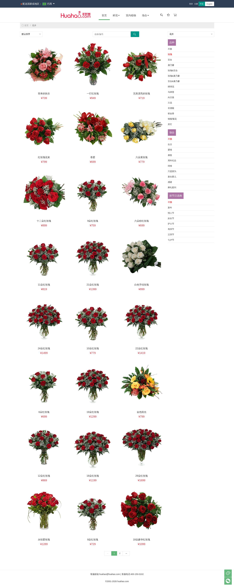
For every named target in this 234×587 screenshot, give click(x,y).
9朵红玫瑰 (92, 221)
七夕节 (171, 240)
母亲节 (171, 229)
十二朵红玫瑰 (44, 221)
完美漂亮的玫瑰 (141, 93)
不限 (170, 49)
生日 (170, 144)
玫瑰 (170, 54)
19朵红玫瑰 (93, 412)
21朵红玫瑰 (93, 284)
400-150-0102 (137, 574)
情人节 (171, 213)
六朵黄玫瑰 (142, 157)
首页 (104, 15)
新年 (170, 207)
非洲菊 (171, 108)
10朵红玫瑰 (93, 348)
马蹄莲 (171, 92)
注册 (196, 4)
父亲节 (171, 234)
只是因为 (172, 171)
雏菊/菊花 (172, 119)
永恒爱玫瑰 (44, 539)
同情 (170, 166)
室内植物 (131, 15)
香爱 (92, 157)
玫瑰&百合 (173, 70)
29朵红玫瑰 (141, 476)
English (209, 4)
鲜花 (116, 15)
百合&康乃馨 (174, 81)
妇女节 (171, 218)
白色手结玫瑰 (141, 284)
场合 (145, 15)
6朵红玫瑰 (44, 412)
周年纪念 (172, 160)
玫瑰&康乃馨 (174, 76)
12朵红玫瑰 (44, 476)
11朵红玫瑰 (44, 284)
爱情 (170, 150)
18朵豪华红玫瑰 (141, 539)
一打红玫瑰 (93, 93)
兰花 (170, 103)
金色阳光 (141, 412)
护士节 (171, 223)
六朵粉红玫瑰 (141, 221)
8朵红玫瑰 (92, 539)
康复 (170, 155)
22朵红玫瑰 (141, 348)
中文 (202, 4)
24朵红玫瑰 (44, 348)
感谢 (170, 182)
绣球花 (171, 86)
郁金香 (171, 113)
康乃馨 (171, 65)
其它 (170, 124)
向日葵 (171, 97)
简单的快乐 (44, 93)
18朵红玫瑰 (93, 476)
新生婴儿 (172, 176)
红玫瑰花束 (44, 157)
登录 (191, 4)
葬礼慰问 (172, 187)
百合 (170, 60)
